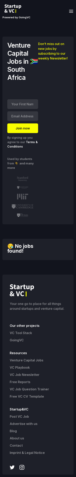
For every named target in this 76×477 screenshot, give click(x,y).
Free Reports (20, 382)
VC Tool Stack (21, 333)
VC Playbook (20, 367)
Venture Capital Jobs (26, 360)
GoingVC (17, 340)
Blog (13, 431)
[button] (70, 11)
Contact (16, 445)
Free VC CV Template (27, 396)
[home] (14, 8)
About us (17, 438)
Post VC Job (19, 416)
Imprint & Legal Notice (27, 453)
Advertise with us (23, 424)
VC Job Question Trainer (29, 389)
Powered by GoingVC (16, 17)
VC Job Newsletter (25, 375)
